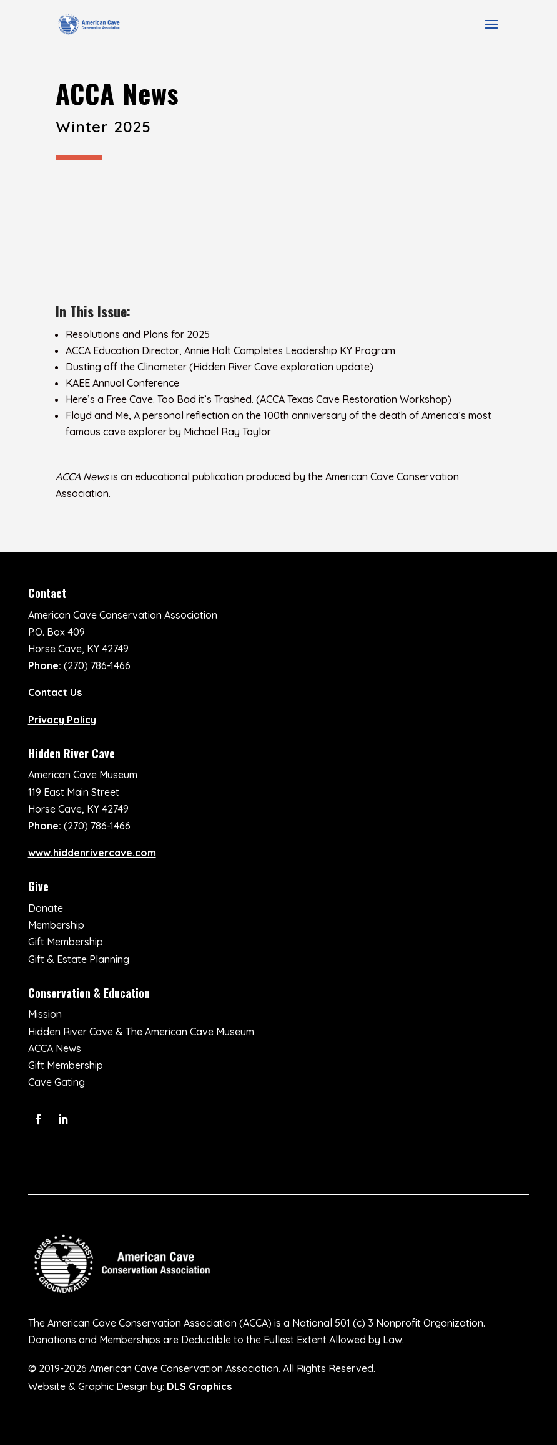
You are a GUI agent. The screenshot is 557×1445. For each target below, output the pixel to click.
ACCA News (54, 1048)
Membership (56, 925)
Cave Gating (56, 1082)
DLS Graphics (199, 1386)
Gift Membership (65, 941)
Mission (45, 1014)
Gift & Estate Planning (78, 959)
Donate (45, 908)
